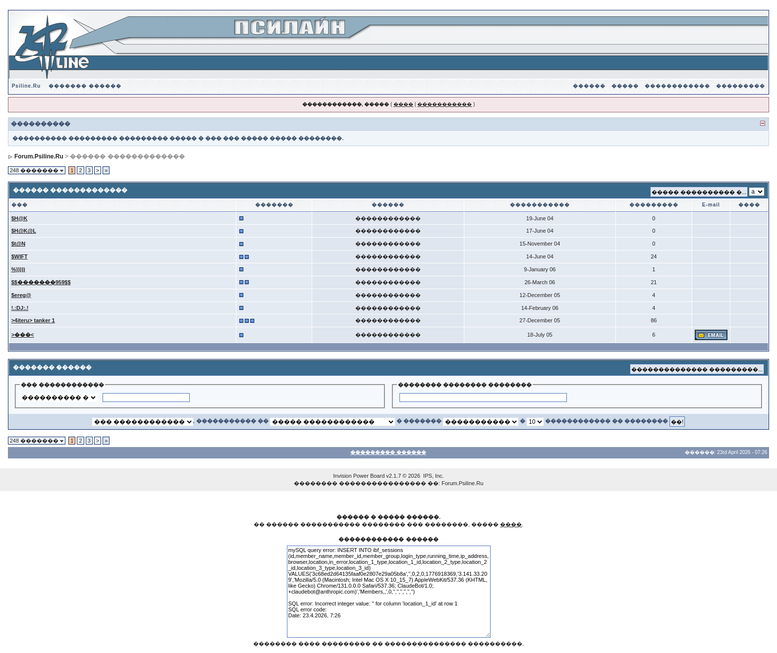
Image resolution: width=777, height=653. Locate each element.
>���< (22, 335)
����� (625, 86)
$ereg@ (21, 295)
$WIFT (19, 256)
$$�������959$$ (41, 282)
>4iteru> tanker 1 (33, 320)
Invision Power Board (359, 476)
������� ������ (85, 86)
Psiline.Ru (26, 86)
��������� (740, 86)
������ (589, 86)
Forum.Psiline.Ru (38, 156)
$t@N (18, 244)
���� (403, 104)
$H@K (19, 218)
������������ (677, 86)
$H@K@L (23, 231)
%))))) (18, 269)
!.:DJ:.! (20, 308)
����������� (444, 104)
